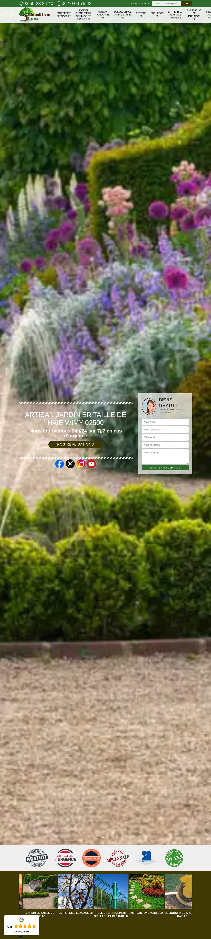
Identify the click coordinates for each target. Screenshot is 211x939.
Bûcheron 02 (157, 15)
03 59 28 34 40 (36, 3)
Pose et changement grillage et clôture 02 (83, 15)
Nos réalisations (75, 444)
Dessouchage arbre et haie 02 (122, 15)
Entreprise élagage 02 (64, 15)
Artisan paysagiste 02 (103, 15)
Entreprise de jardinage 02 (194, 15)
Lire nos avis (21, 931)
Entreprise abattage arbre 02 (175, 15)
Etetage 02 (141, 15)
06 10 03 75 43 (74, 3)
